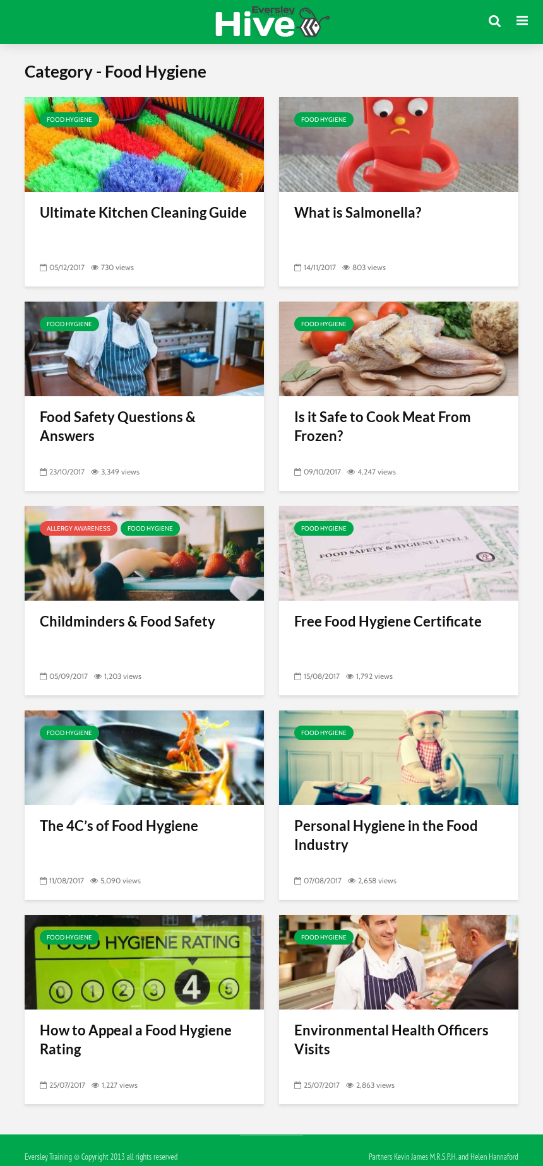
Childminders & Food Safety (127, 621)
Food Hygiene (69, 119)
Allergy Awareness (78, 528)
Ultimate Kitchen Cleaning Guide (143, 212)
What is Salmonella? (357, 212)
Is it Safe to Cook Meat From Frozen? (382, 426)
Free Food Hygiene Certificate (388, 621)
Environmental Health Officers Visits (391, 1039)
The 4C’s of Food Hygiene (119, 825)
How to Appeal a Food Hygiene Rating (136, 1039)
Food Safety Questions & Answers (118, 426)
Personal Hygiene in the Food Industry (386, 835)
